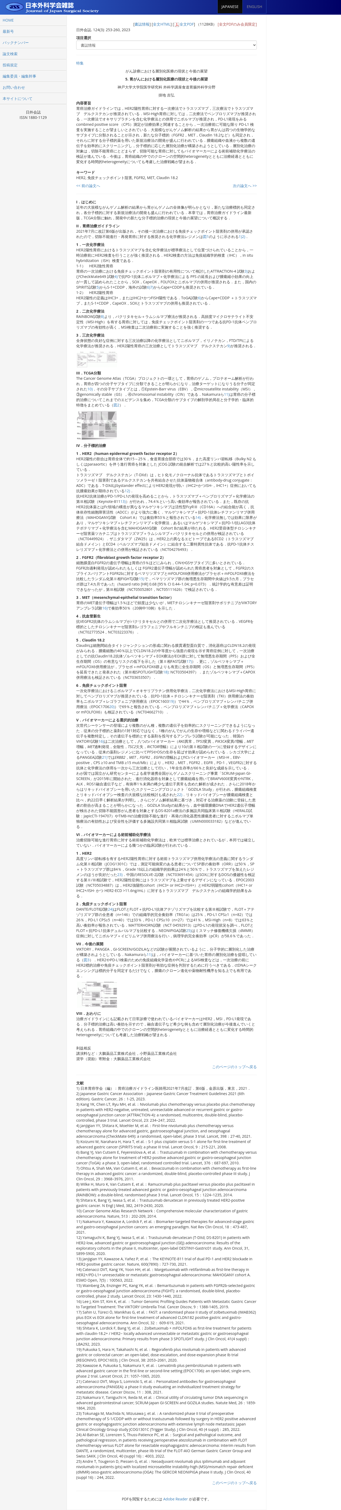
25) (189, 930)
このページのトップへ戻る (234, 1066)
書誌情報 (142, 24)
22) (179, 794)
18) (165, 672)
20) (112, 706)
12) (127, 490)
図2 (116, 404)
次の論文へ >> (245, 185)
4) (116, 276)
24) (110, 909)
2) (243, 236)
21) (104, 757)
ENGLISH (254, 6)
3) (246, 271)
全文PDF (187, 24)
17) (189, 661)
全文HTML (161, 24)
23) (120, 874)
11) (226, 394)
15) (141, 578)
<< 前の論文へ (88, 185)
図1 (206, 236)
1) (240, 236)
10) (90, 388)
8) (102, 316)
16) (105, 608)
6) (148, 287)
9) (228, 345)
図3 (87, 959)
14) (198, 517)
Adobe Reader (175, 1498)
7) (151, 287)
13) (123, 501)
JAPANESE (230, 6)
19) (171, 701)
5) (98, 287)
